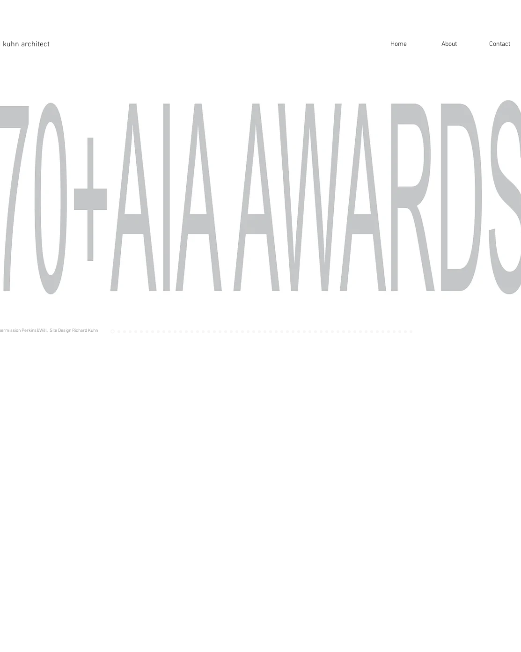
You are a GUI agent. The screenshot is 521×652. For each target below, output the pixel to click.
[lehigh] (309, 331)
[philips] (197, 331)
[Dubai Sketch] (242, 331)
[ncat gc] (169, 331)
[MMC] (265, 331)
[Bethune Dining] (253, 331)
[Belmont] (152, 331)
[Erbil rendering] (360, 331)
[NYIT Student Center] (405, 331)
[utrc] (270, 331)
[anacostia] (293, 331)
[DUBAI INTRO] (231, 331)
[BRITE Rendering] (411, 331)
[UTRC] (281, 331)
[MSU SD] (377, 331)
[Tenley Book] (135, 331)
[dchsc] (186, 331)
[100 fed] (225, 331)
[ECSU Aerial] (332, 331)
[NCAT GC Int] (180, 331)
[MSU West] (388, 331)
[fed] (220, 331)
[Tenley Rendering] (130, 331)
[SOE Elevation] (349, 331)
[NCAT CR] (175, 331)
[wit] (203, 331)
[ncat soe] (343, 331)
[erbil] (371, 331)
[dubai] (236, 331)
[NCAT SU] (394, 331)
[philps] (192, 331)
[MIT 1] (399, 331)
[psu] (338, 331)
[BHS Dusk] (158, 331)
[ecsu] (326, 331)
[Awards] (112, 332)
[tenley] (141, 331)
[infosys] (259, 331)
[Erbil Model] (366, 331)
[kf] (248, 331)
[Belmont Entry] (163, 331)
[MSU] (383, 331)
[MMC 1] (118, 331)
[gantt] (315, 331)
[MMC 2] (124, 331)
